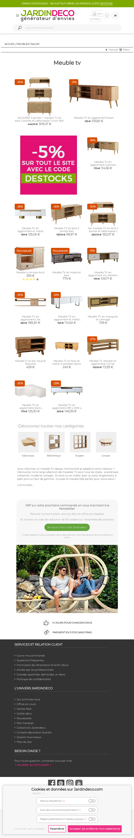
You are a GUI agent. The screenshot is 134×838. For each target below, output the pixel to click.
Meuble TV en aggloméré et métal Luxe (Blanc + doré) (66, 319)
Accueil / (10, 44)
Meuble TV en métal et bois (66, 274)
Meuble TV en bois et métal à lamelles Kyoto (66, 362)
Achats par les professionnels (35, 669)
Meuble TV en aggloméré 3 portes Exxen (103, 164)
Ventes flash (24, 708)
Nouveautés (24, 718)
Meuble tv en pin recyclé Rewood (30, 362)
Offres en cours (26, 704)
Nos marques (25, 723)
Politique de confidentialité (34, 679)
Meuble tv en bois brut (30, 272)
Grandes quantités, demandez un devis (41, 674)
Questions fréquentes (30, 660)
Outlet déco (24, 713)
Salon (35, 44)
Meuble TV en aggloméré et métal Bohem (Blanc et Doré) (30, 231)
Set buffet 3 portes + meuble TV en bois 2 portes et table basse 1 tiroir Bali (39, 119)
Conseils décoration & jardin (34, 732)
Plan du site (24, 742)
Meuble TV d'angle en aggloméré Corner (102, 362)
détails (38, 793)
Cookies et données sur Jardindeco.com (67, 789)
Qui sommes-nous (28, 699)
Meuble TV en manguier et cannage (103, 318)
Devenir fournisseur (29, 737)
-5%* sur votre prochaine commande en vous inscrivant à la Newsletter (67, 507)
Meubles (23, 44)
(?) (63, 800)
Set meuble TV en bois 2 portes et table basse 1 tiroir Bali (103, 231)
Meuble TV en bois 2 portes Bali (66, 230)
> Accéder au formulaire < (33, 765)
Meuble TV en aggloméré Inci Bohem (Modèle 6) (103, 275)
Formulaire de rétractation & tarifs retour (43, 665)
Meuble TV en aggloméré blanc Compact (30, 407)
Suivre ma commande (31, 655)
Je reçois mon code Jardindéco (67, 527)
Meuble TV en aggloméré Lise (30, 318)
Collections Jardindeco (31, 727)
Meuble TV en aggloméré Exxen (94, 117)
